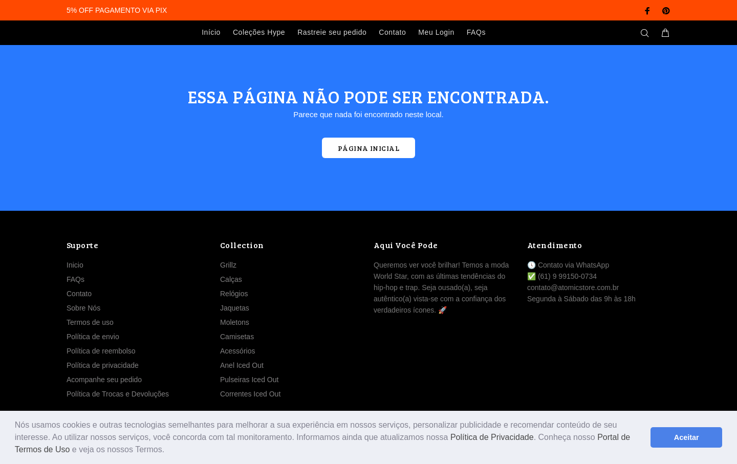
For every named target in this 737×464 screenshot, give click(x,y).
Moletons (234, 322)
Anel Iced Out (242, 365)
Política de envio (93, 337)
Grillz (228, 265)
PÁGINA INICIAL (368, 148)
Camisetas (237, 337)
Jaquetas (234, 308)
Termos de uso (90, 322)
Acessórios (237, 351)
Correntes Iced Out (250, 394)
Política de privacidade (103, 365)
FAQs (75, 279)
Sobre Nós (83, 308)
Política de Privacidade (492, 437)
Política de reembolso (101, 351)
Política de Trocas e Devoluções (118, 394)
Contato (79, 294)
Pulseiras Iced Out (249, 379)
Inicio (75, 265)
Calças (231, 279)
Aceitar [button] (686, 437)
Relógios (234, 294)
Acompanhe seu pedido (104, 379)
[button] (168, 450)
